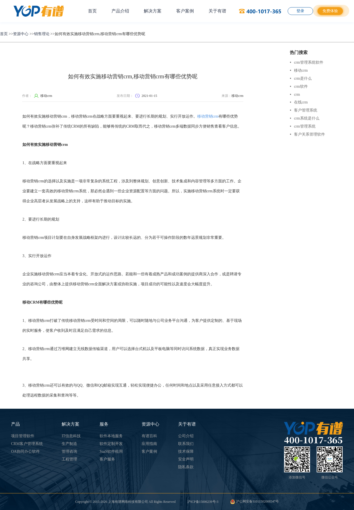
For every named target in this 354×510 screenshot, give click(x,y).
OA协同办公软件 (25, 451)
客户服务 (107, 459)
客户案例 (185, 11)
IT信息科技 (71, 436)
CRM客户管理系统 (27, 444)
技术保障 (186, 451)
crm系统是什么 (304, 118)
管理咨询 (69, 451)
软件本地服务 (111, 436)
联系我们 (186, 444)
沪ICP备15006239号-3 (202, 502)
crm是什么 (301, 78)
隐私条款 (186, 467)
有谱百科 (149, 436)
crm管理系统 (303, 126)
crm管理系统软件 (306, 62)
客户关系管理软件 (307, 134)
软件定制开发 (111, 444)
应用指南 (149, 444)
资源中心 (20, 34)
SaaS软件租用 (111, 451)
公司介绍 (186, 436)
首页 (92, 11)
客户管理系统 (303, 110)
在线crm (299, 102)
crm (295, 94)
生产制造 (69, 444)
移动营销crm (208, 116)
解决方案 (153, 11)
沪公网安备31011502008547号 (254, 501)
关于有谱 (217, 11)
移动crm (299, 70)
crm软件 (299, 86)
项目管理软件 (22, 436)
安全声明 (186, 459)
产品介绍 (120, 11)
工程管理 (69, 459)
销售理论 (42, 34)
